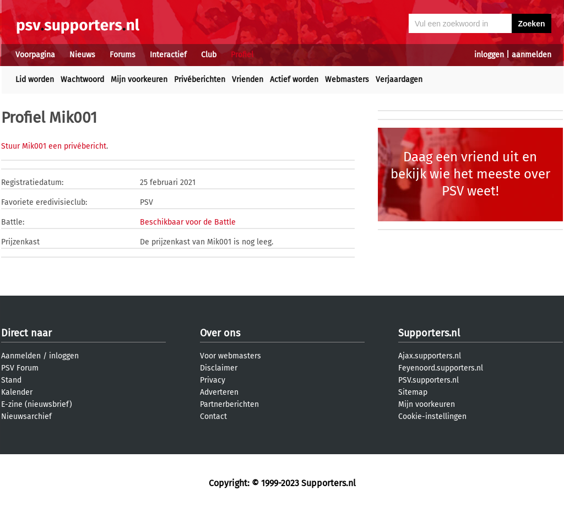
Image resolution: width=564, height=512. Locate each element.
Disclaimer (218, 368)
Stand (11, 380)
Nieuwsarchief (26, 416)
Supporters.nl (429, 333)
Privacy (212, 380)
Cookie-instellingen (432, 416)
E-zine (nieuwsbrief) (36, 404)
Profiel (242, 54)
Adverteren (219, 392)
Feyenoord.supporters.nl (440, 368)
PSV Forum (20, 368)
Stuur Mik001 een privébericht (53, 146)
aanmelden (531, 54)
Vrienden (247, 79)
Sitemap (412, 392)
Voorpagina (35, 54)
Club (208, 54)
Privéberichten (199, 79)
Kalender (16, 392)
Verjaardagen (399, 79)
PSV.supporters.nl (428, 380)
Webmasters (347, 79)
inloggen (489, 54)
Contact (213, 416)
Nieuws (82, 54)
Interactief (168, 54)
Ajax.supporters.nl (429, 356)
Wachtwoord (82, 79)
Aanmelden (21, 356)
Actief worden (294, 79)
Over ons (220, 333)
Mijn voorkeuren (139, 79)
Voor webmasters (230, 356)
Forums (122, 54)
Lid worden (34, 79)
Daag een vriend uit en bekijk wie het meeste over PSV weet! (470, 174)
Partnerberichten (229, 404)
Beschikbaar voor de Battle (188, 222)
